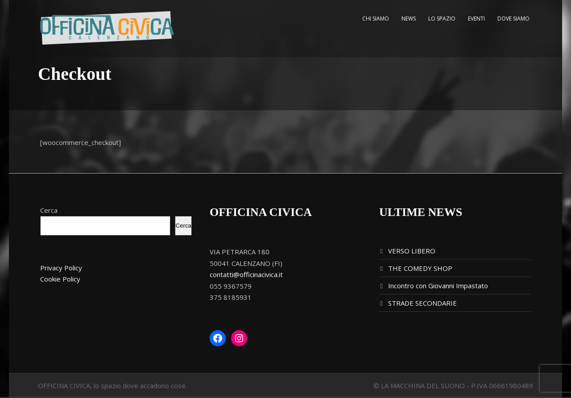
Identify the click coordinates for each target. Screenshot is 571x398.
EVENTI (476, 18)
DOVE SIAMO (513, 18)
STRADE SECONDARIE (422, 302)
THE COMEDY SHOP (420, 268)
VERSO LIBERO (411, 250)
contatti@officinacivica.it (246, 274)
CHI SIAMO (375, 18)
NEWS (408, 18)
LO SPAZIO (441, 18)
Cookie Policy (60, 278)
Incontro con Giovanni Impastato (438, 285)
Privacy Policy (61, 267)
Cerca (49, 210)
